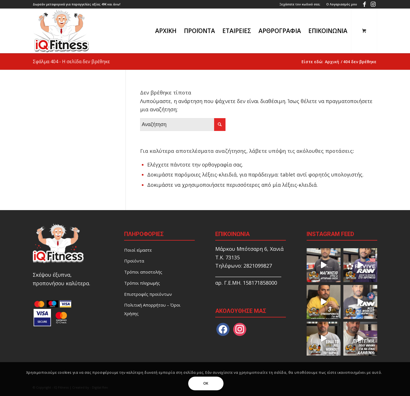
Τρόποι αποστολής (143, 272)
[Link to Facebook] (364, 4)
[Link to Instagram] (373, 4)
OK (205, 383)
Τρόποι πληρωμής (142, 283)
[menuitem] (299, 4)
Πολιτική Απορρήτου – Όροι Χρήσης (152, 309)
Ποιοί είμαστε (138, 250)
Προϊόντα (134, 261)
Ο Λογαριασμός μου (341, 4)
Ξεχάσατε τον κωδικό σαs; (299, 4)
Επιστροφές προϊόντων (148, 294)
